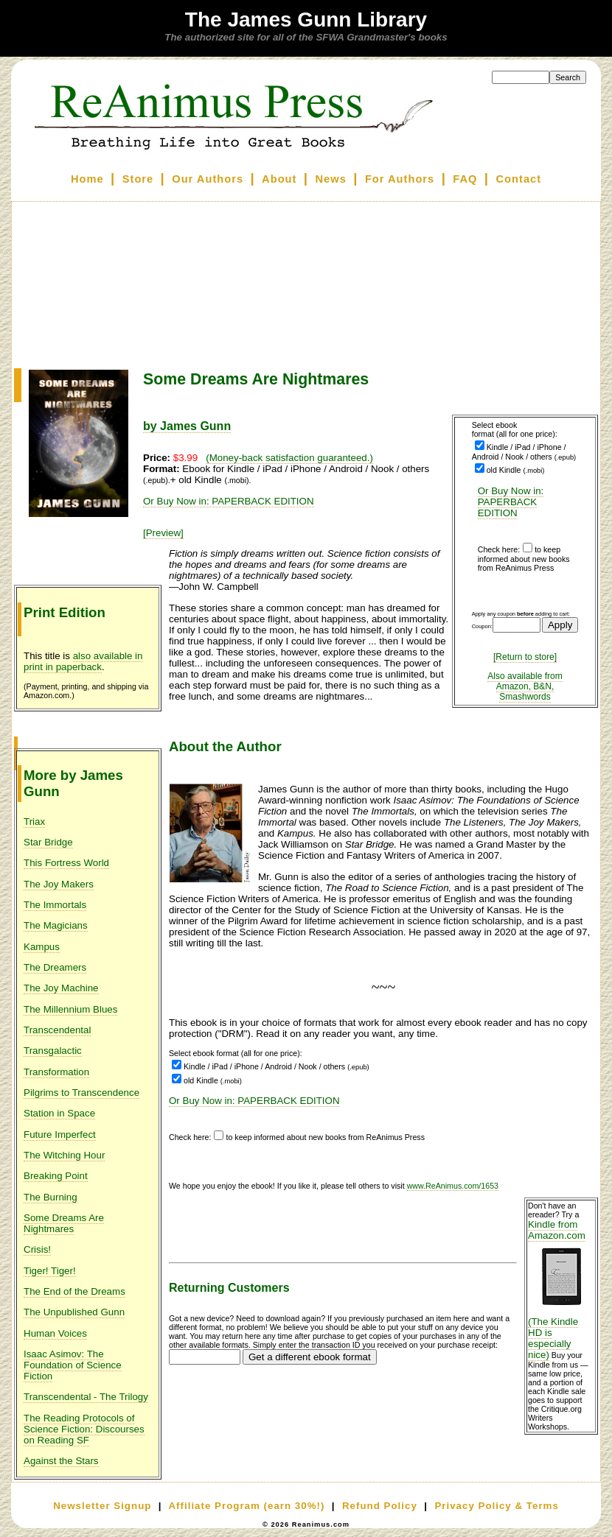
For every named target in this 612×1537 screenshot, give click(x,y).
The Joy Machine (61, 987)
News (331, 179)
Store (137, 179)
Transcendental (57, 1029)
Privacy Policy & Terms (496, 1505)
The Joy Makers (59, 884)
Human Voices (55, 1333)
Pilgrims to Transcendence (81, 1092)
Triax (34, 821)
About (279, 179)
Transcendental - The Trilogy (86, 1396)
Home (87, 179)
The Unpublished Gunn (74, 1312)
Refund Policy (379, 1505)
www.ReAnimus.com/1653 (452, 1185)
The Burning (50, 1197)
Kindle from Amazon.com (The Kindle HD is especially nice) (561, 1289)
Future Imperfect (60, 1134)
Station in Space (59, 1113)
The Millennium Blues (70, 1009)
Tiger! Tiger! (50, 1270)
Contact (519, 179)
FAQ (465, 179)
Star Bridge (48, 842)
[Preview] (163, 532)
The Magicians (56, 925)
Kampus (42, 946)
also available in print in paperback (83, 661)
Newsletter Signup (102, 1505)
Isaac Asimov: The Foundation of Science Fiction (73, 1365)
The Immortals (55, 904)
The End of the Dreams (74, 1291)
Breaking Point (56, 1175)
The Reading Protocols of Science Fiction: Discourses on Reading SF (84, 1429)
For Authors (399, 179)
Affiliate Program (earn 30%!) (246, 1505)
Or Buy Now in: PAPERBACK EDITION (511, 501)
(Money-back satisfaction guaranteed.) (289, 457)
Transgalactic (53, 1050)
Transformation (56, 1071)
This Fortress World (66, 862)
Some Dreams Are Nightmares (64, 1223)
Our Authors (207, 179)
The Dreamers (55, 967)
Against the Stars (61, 1460)
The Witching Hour (64, 1155)
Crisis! (37, 1249)
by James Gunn (187, 426)
